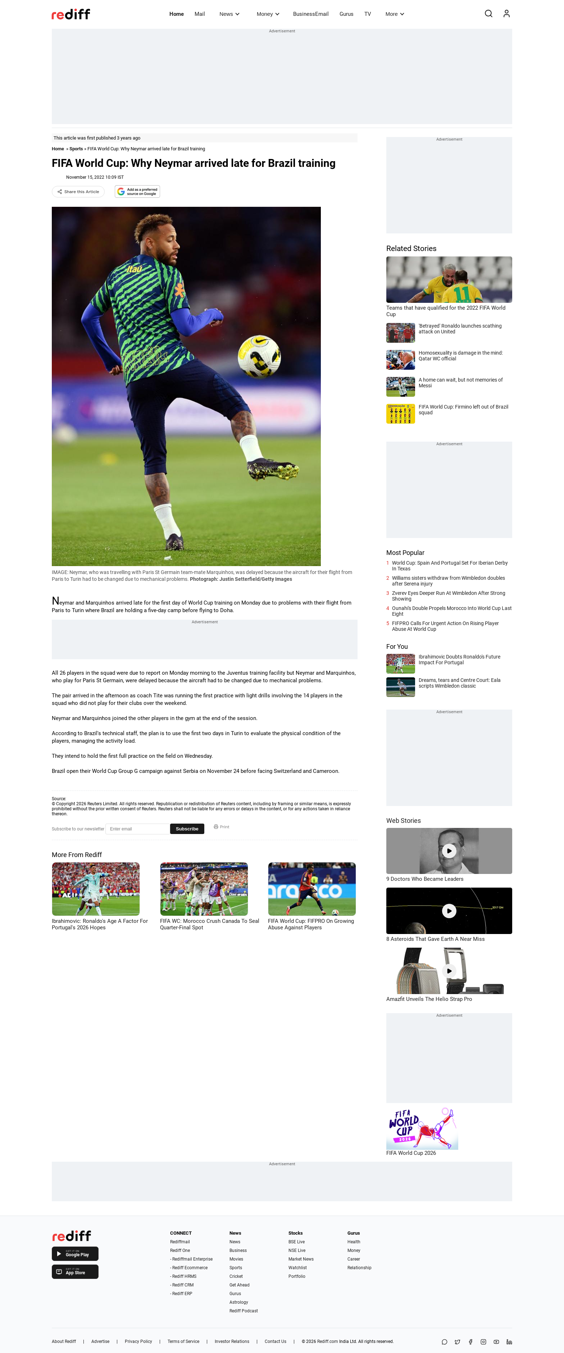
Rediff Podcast (243, 1310)
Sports (76, 148)
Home (176, 14)
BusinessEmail (311, 14)
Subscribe (187, 829)
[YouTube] (496, 1342)
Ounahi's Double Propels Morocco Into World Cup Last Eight (452, 611)
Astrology (238, 1302)
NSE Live (296, 1250)
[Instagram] (483, 1342)
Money (268, 14)
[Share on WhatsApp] (444, 1342)
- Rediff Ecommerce (189, 1267)
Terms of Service (183, 1341)
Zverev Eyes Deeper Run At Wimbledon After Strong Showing (448, 596)
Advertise (100, 1341)
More (395, 14)
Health (353, 1241)
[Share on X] (457, 1342)
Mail (200, 14)
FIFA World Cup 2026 (411, 1153)
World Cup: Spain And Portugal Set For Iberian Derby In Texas (450, 565)
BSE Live (296, 1241)
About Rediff (64, 1341)
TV (367, 14)
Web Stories (403, 820)
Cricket (236, 1276)
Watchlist (297, 1267)
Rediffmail (180, 1241)
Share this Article (78, 192)
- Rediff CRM (182, 1285)
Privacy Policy (138, 1341)
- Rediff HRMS (183, 1276)
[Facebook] (470, 1342)
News (229, 14)
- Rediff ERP (181, 1293)
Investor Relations (232, 1341)
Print (221, 827)
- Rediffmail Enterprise (191, 1259)
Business (238, 1250)
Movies (236, 1259)
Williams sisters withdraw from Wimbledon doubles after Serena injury (448, 581)
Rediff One (180, 1250)
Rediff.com (327, 1341)
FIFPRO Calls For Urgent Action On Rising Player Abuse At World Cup (445, 626)
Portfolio (296, 1276)
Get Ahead (239, 1285)
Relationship (359, 1267)
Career (353, 1259)
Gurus (347, 14)
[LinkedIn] (509, 1342)
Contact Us (275, 1341)
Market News (301, 1259)
